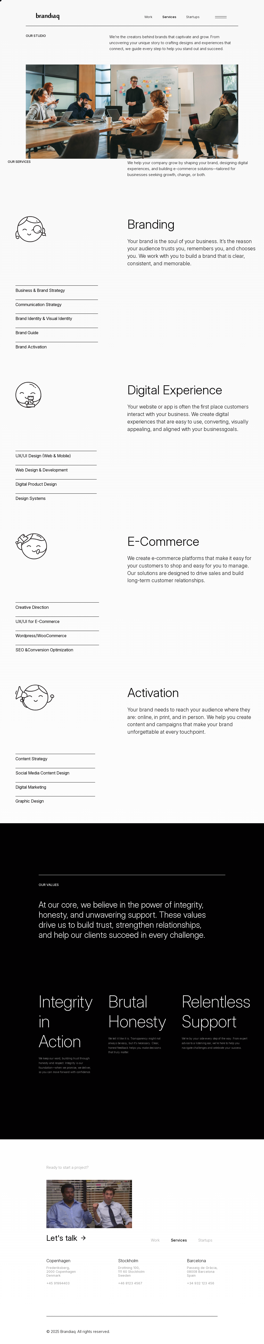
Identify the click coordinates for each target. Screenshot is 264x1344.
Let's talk (66, 1238)
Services (179, 1240)
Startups (205, 1240)
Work (155, 1240)
